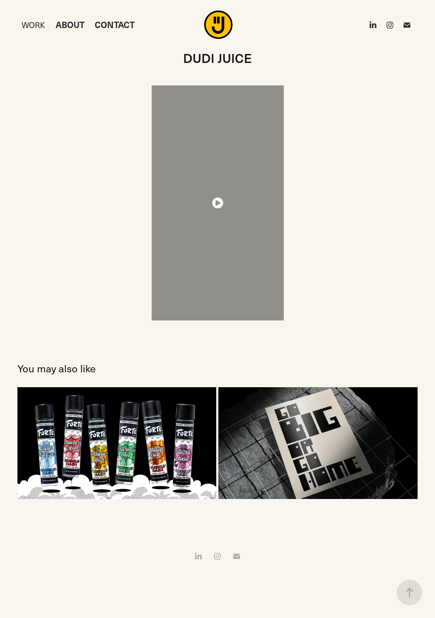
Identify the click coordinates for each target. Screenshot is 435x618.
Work (33, 24)
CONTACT (115, 25)
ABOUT (70, 25)
